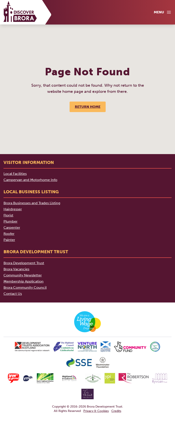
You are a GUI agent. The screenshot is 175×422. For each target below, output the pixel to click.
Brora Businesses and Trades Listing (32, 203)
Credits (116, 411)
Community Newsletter (23, 275)
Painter (9, 240)
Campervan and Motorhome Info (30, 180)
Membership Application (24, 281)
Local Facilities (15, 174)
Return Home (87, 107)
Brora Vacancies (16, 269)
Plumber (11, 221)
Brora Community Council (25, 287)
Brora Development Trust (24, 263)
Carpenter (12, 227)
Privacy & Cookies (96, 411)
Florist (8, 215)
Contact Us (13, 294)
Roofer (9, 234)
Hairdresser (13, 209)
